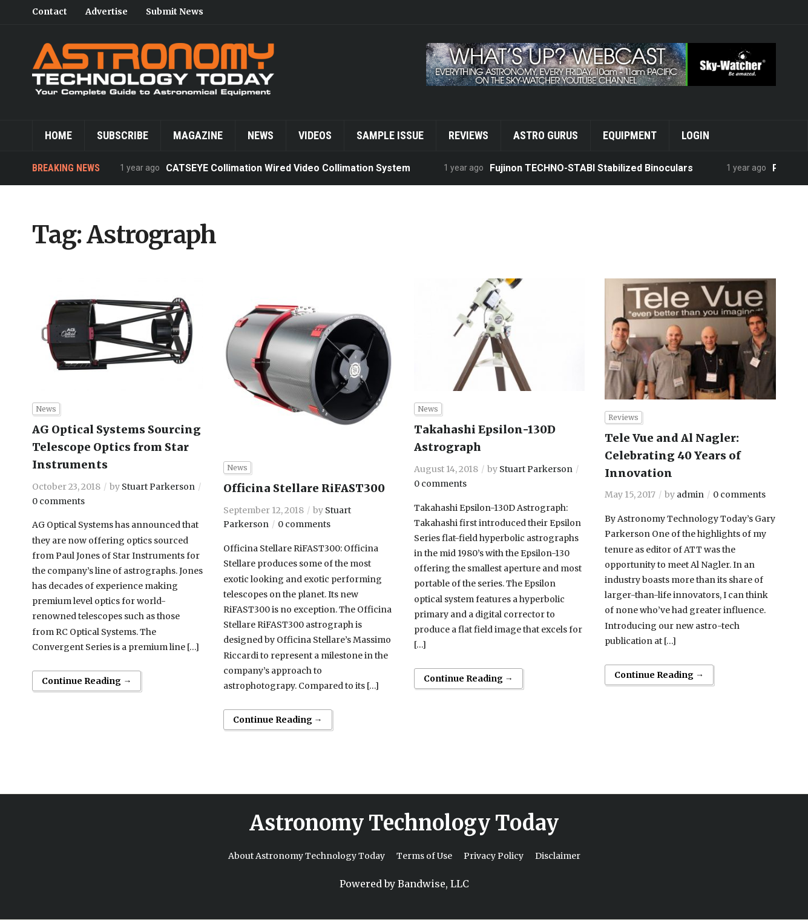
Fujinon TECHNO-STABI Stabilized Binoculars (591, 168)
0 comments (58, 501)
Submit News (174, 11)
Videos (315, 135)
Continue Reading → (86, 680)
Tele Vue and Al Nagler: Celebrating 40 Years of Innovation (673, 455)
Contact (49, 11)
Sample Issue (390, 135)
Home (58, 135)
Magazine (198, 135)
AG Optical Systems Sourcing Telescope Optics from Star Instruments (116, 447)
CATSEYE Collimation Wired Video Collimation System (288, 168)
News (261, 135)
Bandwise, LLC (433, 884)
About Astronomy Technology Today (306, 855)
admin (690, 494)
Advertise (106, 11)
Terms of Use (424, 855)
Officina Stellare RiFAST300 (304, 488)
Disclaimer (557, 855)
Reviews (468, 135)
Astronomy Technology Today (404, 823)
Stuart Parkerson (158, 486)
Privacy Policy (494, 855)
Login (695, 135)
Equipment (630, 135)
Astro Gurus (545, 135)
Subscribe (122, 135)
